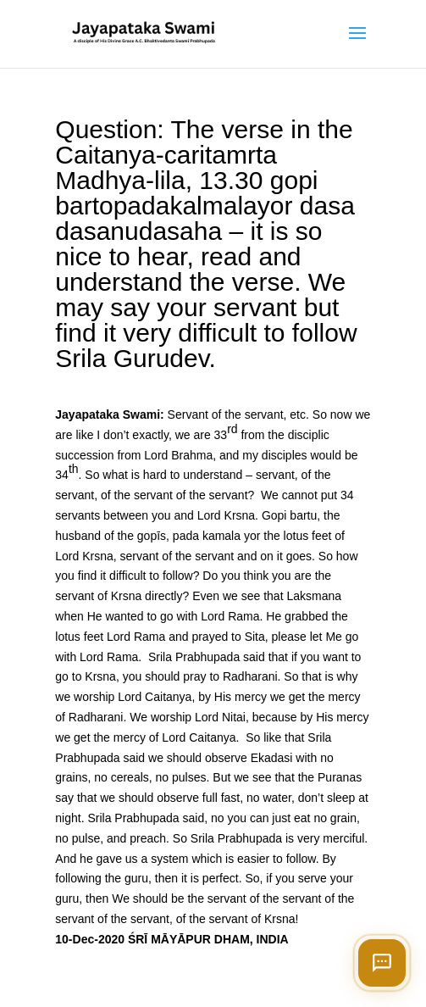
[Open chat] (382, 963)
